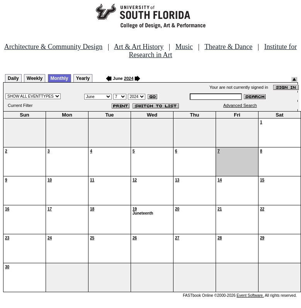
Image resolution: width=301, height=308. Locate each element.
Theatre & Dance (228, 47)
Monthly (59, 78)
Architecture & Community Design (53, 47)
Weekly (35, 78)
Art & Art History (139, 47)
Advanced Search (240, 105)
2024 (128, 78)
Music (184, 47)
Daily (13, 78)
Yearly (83, 78)
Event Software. (250, 295)
